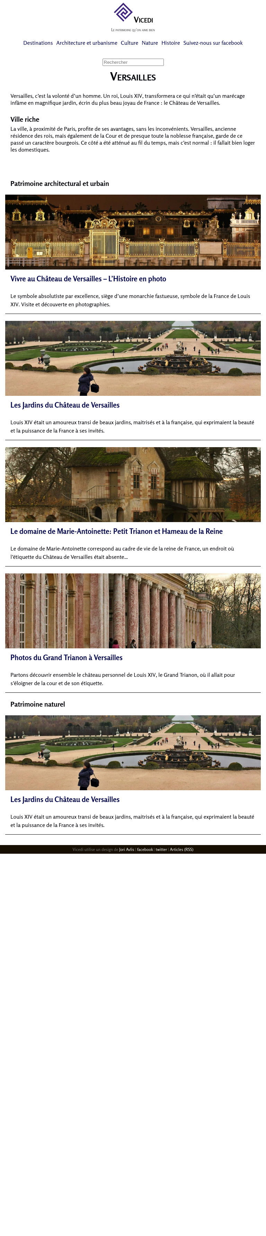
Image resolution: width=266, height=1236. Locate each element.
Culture (129, 42)
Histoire (170, 42)
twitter (161, 849)
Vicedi (133, 20)
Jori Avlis (126, 849)
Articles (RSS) (181, 849)
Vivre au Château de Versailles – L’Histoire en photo (88, 278)
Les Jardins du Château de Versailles (64, 405)
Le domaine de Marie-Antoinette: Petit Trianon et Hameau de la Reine (116, 531)
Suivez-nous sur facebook (213, 42)
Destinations (38, 42)
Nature (150, 42)
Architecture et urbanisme (86, 42)
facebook (145, 849)
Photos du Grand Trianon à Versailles (66, 657)
